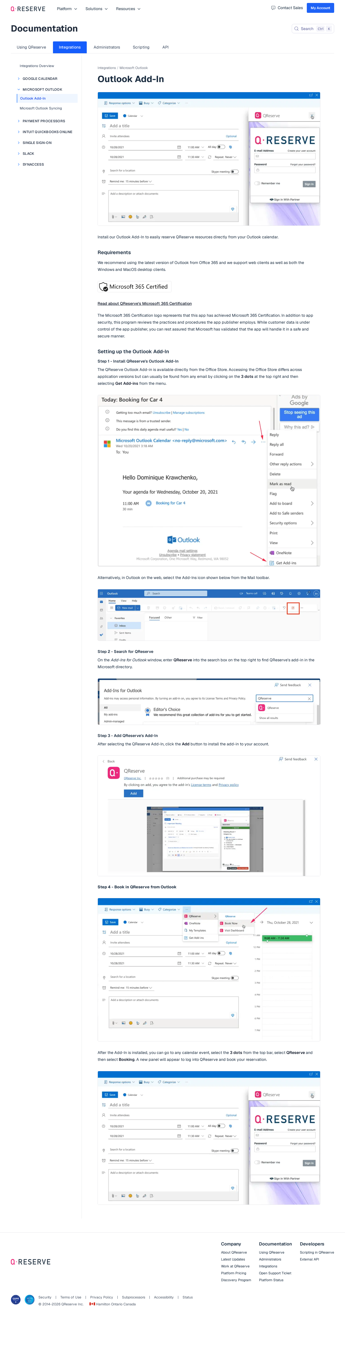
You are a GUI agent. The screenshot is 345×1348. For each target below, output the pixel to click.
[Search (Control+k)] (313, 28)
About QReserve (234, 1252)
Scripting (141, 47)
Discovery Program (236, 1280)
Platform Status (271, 1280)
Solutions (97, 8)
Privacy (101, 1297)
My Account (320, 8)
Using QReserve (31, 47)
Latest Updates (233, 1259)
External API (309, 1259)
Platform (67, 8)
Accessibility (164, 1297)
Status (188, 1297)
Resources (128, 8)
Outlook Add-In (33, 98)
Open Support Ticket (275, 1273)
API (165, 47)
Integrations (70, 47)
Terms (70, 1297)
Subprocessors (133, 1297)
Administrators (107, 47)
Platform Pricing (233, 1273)
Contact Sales (287, 8)
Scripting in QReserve (317, 1252)
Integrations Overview (37, 66)
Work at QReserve (235, 1266)
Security (45, 1297)
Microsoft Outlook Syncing (41, 108)
